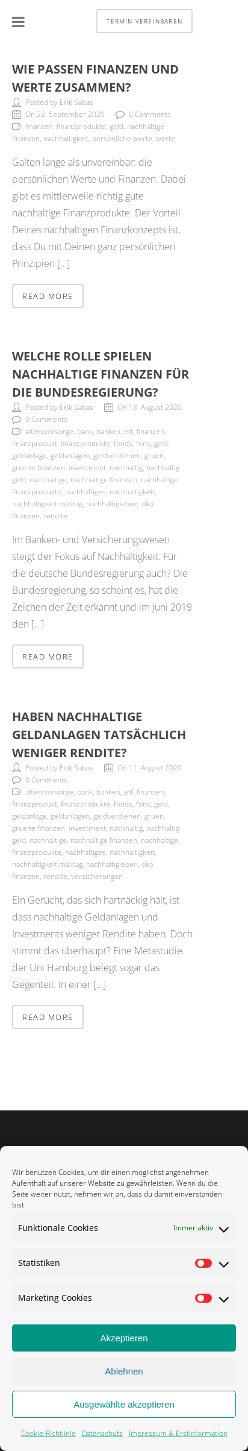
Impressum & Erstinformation (178, 1435)
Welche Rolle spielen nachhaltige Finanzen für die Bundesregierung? (100, 374)
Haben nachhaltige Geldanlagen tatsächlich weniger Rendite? (99, 734)
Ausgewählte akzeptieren (124, 1405)
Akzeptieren (123, 1339)
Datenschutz (102, 1435)
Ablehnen (124, 1372)
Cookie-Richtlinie (48, 1435)
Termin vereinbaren (144, 21)
